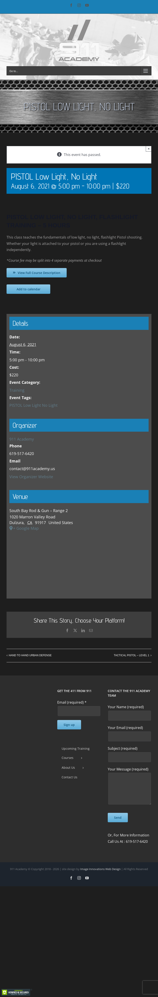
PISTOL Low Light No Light (33, 405)
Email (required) (72, 702)
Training (16, 390)
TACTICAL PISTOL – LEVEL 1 (131, 655)
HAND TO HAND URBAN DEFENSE (30, 655)
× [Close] (149, 149)
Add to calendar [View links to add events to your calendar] (28, 289)
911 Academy (21, 439)
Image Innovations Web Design (100, 869)
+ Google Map (26, 528)
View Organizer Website (31, 476)
